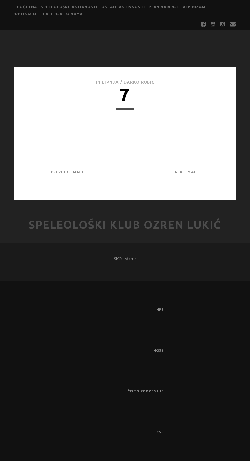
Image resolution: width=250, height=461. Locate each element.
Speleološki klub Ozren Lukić (125, 225)
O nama (74, 14)
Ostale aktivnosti (123, 7)
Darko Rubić (139, 82)
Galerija (52, 14)
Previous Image (68, 172)
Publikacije (25, 14)
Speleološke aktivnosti (69, 7)
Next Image (187, 172)
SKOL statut (125, 259)
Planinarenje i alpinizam (177, 7)
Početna (27, 7)
